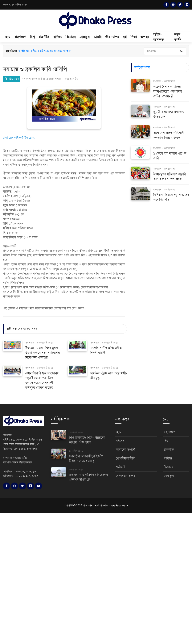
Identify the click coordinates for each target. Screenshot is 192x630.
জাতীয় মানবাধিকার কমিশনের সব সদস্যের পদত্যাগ (44, 51)
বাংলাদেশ (20, 37)
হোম (7, 37)
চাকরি (97, 37)
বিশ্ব (32, 37)
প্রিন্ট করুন (12, 79)
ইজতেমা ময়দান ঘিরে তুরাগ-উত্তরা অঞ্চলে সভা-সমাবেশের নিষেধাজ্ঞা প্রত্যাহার (42, 352)
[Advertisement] (96, 571)
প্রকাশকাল (29, 342)
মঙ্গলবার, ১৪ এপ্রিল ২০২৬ (15, 4)
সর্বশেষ (120, 441)
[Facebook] (166, 5)
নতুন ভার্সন (177, 37)
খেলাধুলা (85, 37)
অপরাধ (145, 37)
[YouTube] (173, 5)
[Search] (165, 51)
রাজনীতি (44, 37)
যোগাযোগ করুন (125, 476)
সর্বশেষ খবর (142, 67)
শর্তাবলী (120, 467)
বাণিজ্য (57, 37)
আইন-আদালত (158, 37)
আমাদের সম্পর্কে (125, 450)
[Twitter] (180, 5)
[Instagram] (14, 486)
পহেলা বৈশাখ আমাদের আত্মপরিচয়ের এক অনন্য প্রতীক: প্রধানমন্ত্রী (167, 91)
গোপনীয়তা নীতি (125, 458)
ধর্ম (125, 37)
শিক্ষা (133, 37)
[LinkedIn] (187, 5)
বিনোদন (70, 37)
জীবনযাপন (112, 37)
